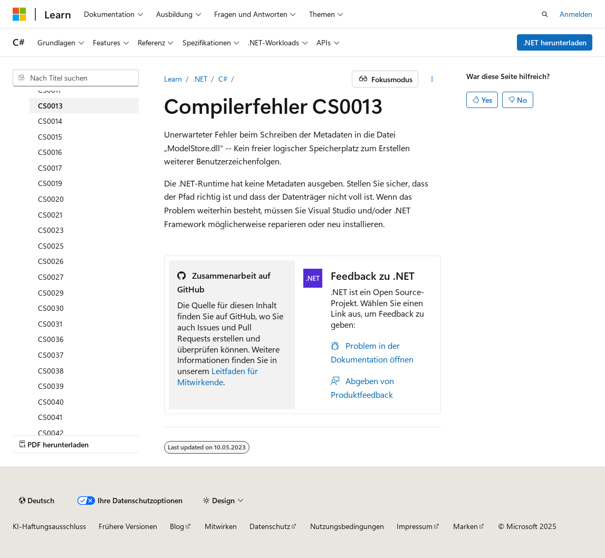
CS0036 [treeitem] (51, 339)
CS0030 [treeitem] (51, 308)
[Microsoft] (19, 14)
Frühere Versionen (128, 526)
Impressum (415, 526)
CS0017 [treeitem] (50, 168)
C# (222, 79)
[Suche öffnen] (544, 14)
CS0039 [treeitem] (51, 386)
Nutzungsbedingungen (347, 526)
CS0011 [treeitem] (49, 90)
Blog (177, 526)
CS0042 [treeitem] (51, 433)
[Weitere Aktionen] (431, 79)
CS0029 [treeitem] (51, 293)
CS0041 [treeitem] (50, 417)
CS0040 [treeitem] (51, 402)
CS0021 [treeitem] (50, 215)
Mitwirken (221, 526)
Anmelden (576, 14)
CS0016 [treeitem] (50, 152)
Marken (465, 526)
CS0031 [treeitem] (50, 324)
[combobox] (76, 78)
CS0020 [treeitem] (51, 199)
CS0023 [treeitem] (51, 230)
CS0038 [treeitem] (51, 371)
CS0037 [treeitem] (51, 355)
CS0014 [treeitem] (50, 121)
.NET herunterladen (555, 42)
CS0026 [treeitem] (51, 261)
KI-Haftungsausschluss (49, 526)
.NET (200, 79)
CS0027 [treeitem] (51, 277)
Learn (173, 79)
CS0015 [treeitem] (50, 137)
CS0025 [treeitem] (51, 246)
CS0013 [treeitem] (50, 106)
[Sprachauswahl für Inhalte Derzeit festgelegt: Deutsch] (37, 500)
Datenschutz (269, 526)
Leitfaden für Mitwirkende (217, 376)
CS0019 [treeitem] (50, 183)
